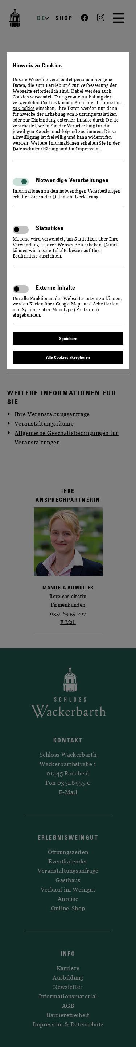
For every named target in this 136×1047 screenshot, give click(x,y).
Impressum (88, 148)
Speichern (68, 338)
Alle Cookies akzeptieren (68, 357)
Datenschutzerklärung (35, 148)
